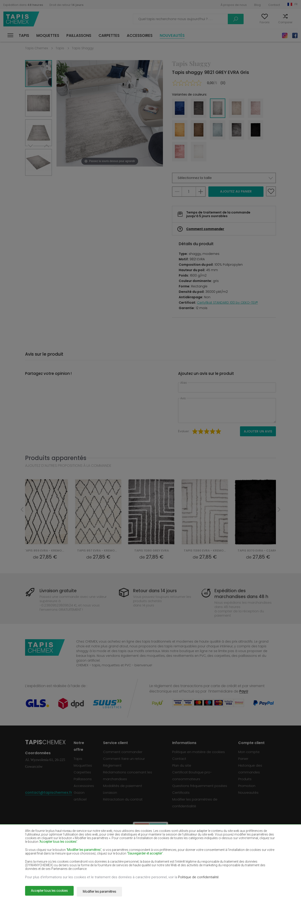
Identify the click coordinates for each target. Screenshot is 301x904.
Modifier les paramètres (104, 892)
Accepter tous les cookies (49, 892)
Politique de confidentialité (198, 879)
